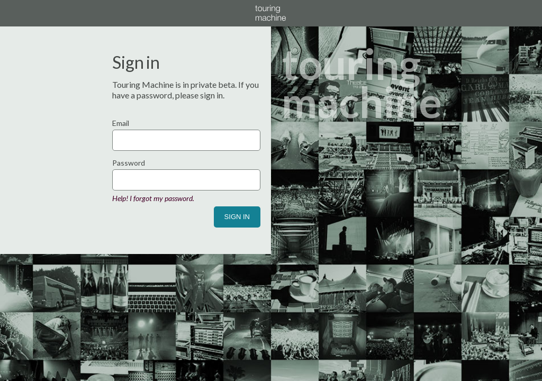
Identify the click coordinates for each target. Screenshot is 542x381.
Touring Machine (271, 13)
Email (120, 123)
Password (128, 162)
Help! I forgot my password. (153, 198)
